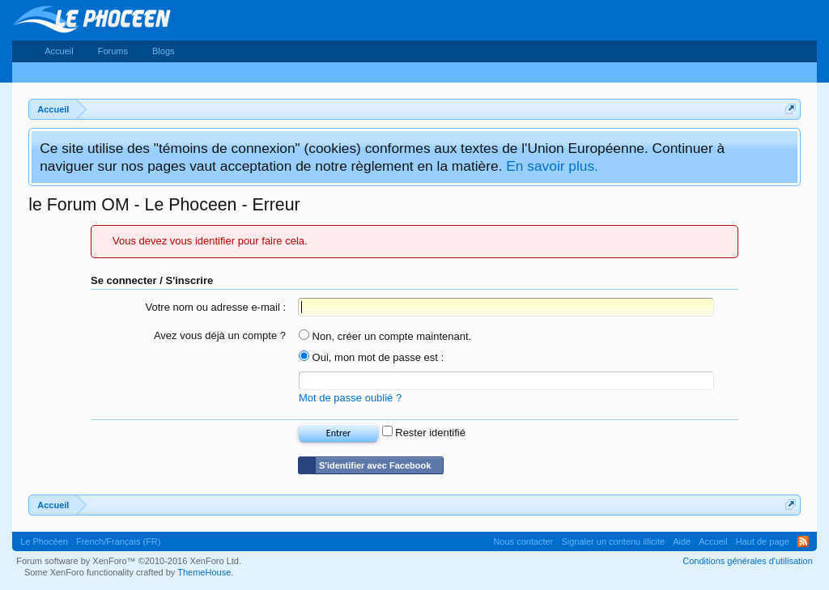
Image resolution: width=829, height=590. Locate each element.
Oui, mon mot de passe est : (371, 357)
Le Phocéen (44, 541)
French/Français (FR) (118, 541)
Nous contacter (523, 541)
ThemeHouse (204, 572)
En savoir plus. (552, 166)
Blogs (163, 51)
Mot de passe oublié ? (350, 398)
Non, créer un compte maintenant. (385, 336)
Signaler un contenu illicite (613, 541)
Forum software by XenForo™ (128, 561)
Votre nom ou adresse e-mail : (216, 307)
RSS (803, 541)
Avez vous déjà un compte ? (220, 335)
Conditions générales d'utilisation (747, 561)
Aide (682, 541)
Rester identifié (424, 433)
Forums (113, 51)
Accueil (59, 51)
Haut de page (762, 541)
